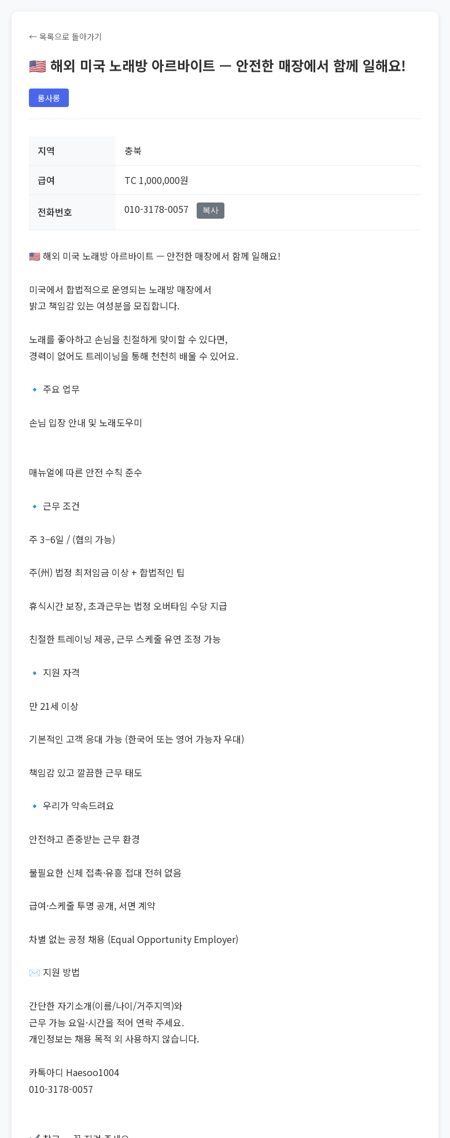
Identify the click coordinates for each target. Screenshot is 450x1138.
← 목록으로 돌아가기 (65, 36)
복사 (210, 210)
